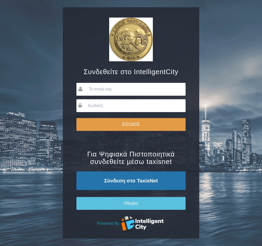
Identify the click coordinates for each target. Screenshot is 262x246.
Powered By (131, 223)
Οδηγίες (131, 203)
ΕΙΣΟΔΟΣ (131, 124)
